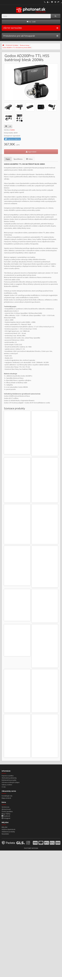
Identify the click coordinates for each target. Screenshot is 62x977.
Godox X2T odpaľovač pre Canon (17, 534)
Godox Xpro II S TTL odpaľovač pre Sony (45, 487)
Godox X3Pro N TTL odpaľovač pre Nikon (17, 771)
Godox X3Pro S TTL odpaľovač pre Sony (45, 771)
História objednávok (8, 861)
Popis (8, 159)
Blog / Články (6, 845)
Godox (12, 130)
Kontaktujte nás (7, 827)
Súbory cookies (7, 816)
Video (29, 159)
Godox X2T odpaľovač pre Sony (17, 581)
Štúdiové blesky (24, 45)
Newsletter (5, 865)
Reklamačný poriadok (9, 811)
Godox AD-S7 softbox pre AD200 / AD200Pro (44, 629)
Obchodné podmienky (9, 809)
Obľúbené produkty (8, 863)
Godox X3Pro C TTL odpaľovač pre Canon (45, 724)
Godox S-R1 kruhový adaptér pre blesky (17, 629)
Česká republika (7, 843)
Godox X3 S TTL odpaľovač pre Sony (17, 724)
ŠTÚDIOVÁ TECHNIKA (12, 45)
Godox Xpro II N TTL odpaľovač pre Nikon (17, 487)
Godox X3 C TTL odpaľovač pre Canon (17, 676)
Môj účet (4, 858)
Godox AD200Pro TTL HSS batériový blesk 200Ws (16, 47)
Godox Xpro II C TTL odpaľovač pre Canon (45, 439)
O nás (4, 818)
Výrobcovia (5, 838)
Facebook (6, 847)
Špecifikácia (18, 159)
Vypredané (31, 152)
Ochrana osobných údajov (11, 814)
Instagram (6, 850)
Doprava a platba (7, 807)
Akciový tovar (6, 841)
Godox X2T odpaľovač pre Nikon (44, 533)
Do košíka (12, 454)
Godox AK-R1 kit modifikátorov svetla (44, 581)
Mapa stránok (6, 829)
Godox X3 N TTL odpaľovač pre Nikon (45, 676)
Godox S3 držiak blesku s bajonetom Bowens (17, 439)
